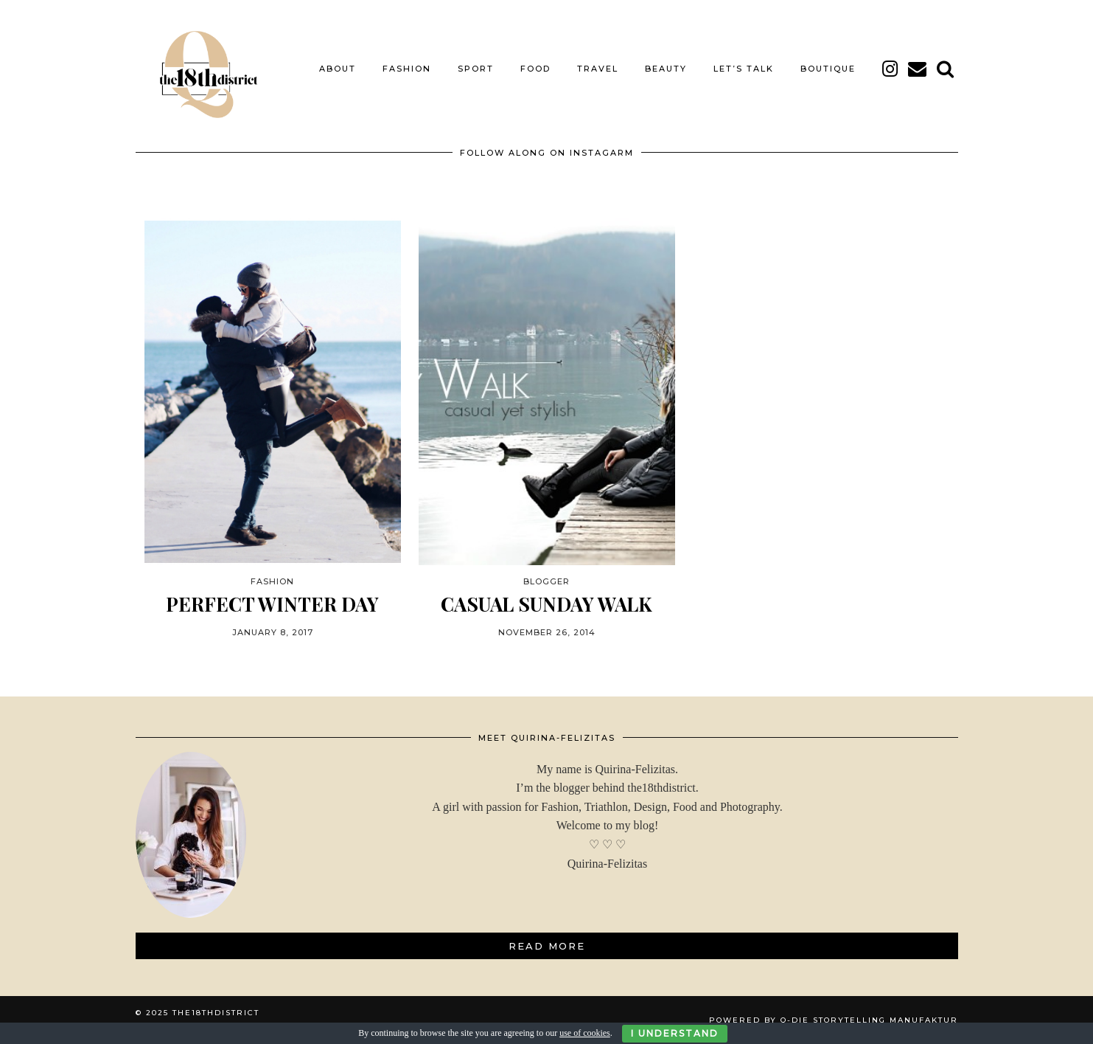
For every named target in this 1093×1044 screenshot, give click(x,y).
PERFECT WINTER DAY (272, 603)
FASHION (407, 68)
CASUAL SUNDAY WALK (546, 603)
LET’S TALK (743, 68)
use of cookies (584, 1033)
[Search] (946, 69)
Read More (547, 946)
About (337, 68)
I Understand (675, 1033)
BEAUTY (666, 68)
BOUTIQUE (828, 68)
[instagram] (890, 69)
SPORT (476, 68)
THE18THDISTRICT (215, 1012)
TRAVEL (597, 68)
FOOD (535, 68)
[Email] (918, 69)
